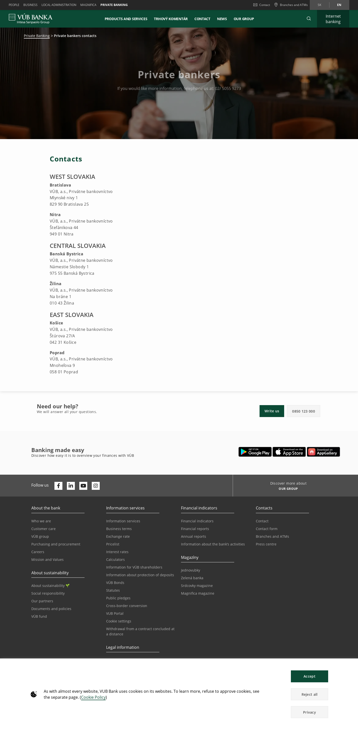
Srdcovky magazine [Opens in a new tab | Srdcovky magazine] (197, 585)
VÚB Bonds (115, 582)
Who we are (41, 521)
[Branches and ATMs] (291, 5)
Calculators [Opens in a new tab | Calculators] (115, 559)
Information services (123, 521)
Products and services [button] (126, 18)
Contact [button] (202, 18)
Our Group (244, 18)
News (222, 18)
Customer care (43, 528)
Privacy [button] (309, 712)
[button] (309, 18)
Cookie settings (118, 621)
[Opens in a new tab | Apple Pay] (289, 452)
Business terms (119, 528)
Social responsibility (48, 593)
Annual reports (193, 536)
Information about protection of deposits (140, 575)
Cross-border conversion (126, 605)
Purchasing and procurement (55, 544)
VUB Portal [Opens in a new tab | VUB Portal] (115, 613)
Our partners (42, 601)
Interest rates (117, 551)
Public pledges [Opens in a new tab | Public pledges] (118, 598)
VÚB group (40, 536)
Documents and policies (51, 608)
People (14, 5)
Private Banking (37, 35)
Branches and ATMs (272, 536)
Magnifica (88, 5)
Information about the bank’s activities (213, 544)
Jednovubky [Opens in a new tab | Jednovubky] (190, 570)
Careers (37, 551)
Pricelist (112, 544)
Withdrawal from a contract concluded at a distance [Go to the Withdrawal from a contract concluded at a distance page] (140, 631)
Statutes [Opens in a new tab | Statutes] (113, 590)
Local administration (59, 5)
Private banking (114, 5)
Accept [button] (309, 676)
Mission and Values (47, 559)
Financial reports (195, 528)
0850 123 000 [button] (303, 411)
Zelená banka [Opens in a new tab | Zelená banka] (192, 578)
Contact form (266, 528)
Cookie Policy (93, 697)
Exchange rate (118, 536)
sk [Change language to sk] (319, 5)
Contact (261, 5)
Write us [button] (272, 411)
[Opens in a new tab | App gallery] (323, 452)
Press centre (266, 544)
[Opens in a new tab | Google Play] (255, 452)
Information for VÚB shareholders (134, 567)
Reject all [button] (310, 694)
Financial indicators (197, 521)
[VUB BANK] (31, 18)
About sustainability (50, 585)
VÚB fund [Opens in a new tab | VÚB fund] (39, 616)
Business (30, 5)
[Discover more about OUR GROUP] (286, 489)
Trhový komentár (171, 18)
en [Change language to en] (339, 5)
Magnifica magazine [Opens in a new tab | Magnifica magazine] (197, 593)
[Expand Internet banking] (333, 19)
